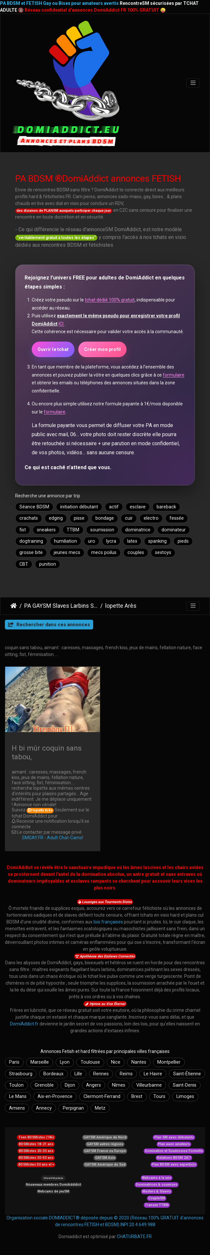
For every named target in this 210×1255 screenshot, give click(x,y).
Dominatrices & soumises (156, 1184)
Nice (115, 1062)
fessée (177, 518)
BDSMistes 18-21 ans (36, 1144)
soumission (102, 530)
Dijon (70, 1085)
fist (22, 530)
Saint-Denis (184, 1085)
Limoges (185, 1096)
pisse (79, 518)
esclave (138, 507)
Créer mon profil (102, 349)
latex (132, 541)
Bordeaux (53, 1074)
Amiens (17, 1108)
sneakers (46, 530)
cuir (129, 518)
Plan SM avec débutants (174, 1137)
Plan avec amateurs (174, 1144)
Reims (126, 1074)
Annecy (44, 1108)
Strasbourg (20, 1074)
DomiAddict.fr (24, 1023)
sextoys (163, 552)
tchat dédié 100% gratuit (110, 299)
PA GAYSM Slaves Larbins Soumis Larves (61, 606)
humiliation (65, 541)
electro (151, 518)
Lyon (65, 1062)
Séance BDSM (34, 507)
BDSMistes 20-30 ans (36, 1151)
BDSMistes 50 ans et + (36, 1164)
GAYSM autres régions (105, 1144)
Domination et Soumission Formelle (174, 1151)
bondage (104, 518)
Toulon (16, 1085)
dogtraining (31, 541)
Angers (93, 1085)
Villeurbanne (149, 1085)
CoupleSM (156, 1198)
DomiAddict (13, 606)
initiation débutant (79, 507)
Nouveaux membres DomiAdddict (53, 1184)
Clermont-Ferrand (101, 1096)
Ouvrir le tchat (53, 349)
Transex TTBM (157, 1205)
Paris (14, 1062)
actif (114, 507)
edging (56, 518)
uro (91, 541)
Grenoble (44, 1085)
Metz (100, 1108)
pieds (183, 541)
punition (47, 564)
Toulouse (90, 1062)
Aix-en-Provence (55, 1096)
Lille (78, 1074)
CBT (23, 564)
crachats (28, 518)
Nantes (138, 1062)
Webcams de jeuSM (53, 1191)
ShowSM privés (53, 1178)
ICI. (61, 323)
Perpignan (73, 1108)
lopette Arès (121, 606)
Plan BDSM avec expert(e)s (174, 1164)
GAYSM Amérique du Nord (105, 1137)
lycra (111, 541)
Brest (136, 1096)
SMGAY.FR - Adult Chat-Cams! (52, 837)
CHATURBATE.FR (134, 1236)
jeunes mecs (67, 552)
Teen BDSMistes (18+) (36, 1137)
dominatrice (137, 530)
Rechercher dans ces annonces (49, 625)
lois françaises (108, 921)
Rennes (101, 1074)
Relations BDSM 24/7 (174, 1158)
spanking (157, 541)
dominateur (173, 530)
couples (135, 552)
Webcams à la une (156, 1178)
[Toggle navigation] (193, 83)
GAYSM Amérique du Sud (105, 1164)
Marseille (39, 1062)
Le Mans (18, 1096)
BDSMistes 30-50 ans (36, 1158)
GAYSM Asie (105, 1158)
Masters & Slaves (156, 1191)
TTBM (73, 530)
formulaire (173, 375)
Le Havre (153, 1074)
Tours (159, 1096)
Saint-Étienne (187, 1074)
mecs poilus (103, 552)
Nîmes (118, 1085)
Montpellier (169, 1062)
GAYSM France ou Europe (105, 1151)
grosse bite (31, 552)
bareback (166, 507)
